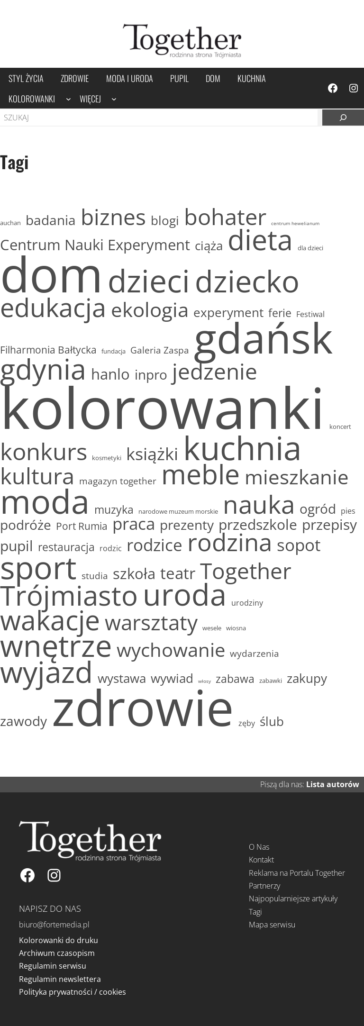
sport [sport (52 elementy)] (38, 567)
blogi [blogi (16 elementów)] (165, 220)
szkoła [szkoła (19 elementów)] (134, 573)
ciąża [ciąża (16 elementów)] (209, 245)
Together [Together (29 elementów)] (245, 571)
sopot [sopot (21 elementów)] (298, 544)
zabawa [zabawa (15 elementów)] (235, 679)
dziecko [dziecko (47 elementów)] (247, 281)
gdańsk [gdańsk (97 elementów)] (263, 337)
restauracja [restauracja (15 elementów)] (66, 547)
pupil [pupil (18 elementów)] (16, 546)
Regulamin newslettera (60, 979)
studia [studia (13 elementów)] (95, 576)
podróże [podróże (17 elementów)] (25, 525)
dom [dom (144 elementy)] (51, 274)
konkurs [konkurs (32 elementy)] (43, 451)
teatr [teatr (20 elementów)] (177, 573)
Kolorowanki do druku (58, 940)
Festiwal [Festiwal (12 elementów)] (310, 314)
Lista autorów (332, 784)
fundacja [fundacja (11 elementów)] (113, 351)
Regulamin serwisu (52, 966)
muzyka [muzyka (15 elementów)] (114, 510)
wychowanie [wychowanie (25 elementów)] (171, 649)
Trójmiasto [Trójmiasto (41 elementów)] (69, 595)
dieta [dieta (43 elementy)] (260, 239)
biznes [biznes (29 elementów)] (113, 217)
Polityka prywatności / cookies (72, 992)
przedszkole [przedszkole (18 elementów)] (257, 524)
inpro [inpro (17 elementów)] (151, 375)
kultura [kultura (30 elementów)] (37, 476)
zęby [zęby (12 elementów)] (246, 723)
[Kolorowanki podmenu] (68, 98)
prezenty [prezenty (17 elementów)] (187, 525)
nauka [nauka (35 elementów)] (259, 504)
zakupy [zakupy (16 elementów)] (307, 678)
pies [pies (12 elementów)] (348, 511)
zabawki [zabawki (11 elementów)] (270, 681)
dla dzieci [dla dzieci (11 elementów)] (310, 248)
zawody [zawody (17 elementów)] (23, 721)
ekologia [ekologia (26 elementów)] (150, 309)
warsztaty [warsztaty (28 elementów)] (151, 622)
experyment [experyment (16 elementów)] (228, 312)
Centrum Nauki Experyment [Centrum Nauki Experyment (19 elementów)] (95, 244)
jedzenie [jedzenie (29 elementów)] (214, 371)
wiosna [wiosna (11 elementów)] (236, 628)
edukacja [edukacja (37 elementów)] (53, 307)
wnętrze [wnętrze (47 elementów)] (56, 645)
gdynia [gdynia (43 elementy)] (43, 368)
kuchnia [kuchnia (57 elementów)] (242, 447)
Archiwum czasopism (57, 953)
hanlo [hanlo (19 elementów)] (110, 374)
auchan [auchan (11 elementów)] (10, 223)
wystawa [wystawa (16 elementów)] (122, 678)
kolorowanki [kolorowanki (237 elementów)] (162, 407)
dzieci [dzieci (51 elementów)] (149, 280)
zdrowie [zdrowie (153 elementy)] (143, 707)
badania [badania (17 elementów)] (51, 220)
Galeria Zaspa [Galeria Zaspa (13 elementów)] (159, 350)
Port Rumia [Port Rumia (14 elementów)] (82, 525)
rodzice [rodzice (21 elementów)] (154, 544)
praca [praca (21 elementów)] (133, 523)
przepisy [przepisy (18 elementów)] (329, 524)
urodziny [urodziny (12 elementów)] (247, 602)
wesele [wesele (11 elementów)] (211, 628)
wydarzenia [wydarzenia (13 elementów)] (254, 654)
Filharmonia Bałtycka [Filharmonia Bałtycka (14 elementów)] (48, 349)
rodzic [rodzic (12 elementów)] (111, 548)
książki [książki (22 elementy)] (152, 454)
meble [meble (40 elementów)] (200, 474)
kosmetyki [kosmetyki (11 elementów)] (106, 458)
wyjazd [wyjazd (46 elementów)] (46, 672)
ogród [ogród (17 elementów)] (318, 509)
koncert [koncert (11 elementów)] (340, 427)
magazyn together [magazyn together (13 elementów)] (117, 481)
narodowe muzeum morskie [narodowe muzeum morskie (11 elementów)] (178, 512)
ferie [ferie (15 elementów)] (279, 313)
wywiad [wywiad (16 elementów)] (172, 678)
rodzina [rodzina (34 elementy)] (229, 542)
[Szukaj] (343, 117)
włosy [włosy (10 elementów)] (204, 681)
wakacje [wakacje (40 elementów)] (50, 620)
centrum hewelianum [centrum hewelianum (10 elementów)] (295, 223)
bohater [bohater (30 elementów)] (225, 217)
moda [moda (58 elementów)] (45, 501)
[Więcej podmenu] (114, 98)
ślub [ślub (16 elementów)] (272, 721)
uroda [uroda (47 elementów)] (185, 594)
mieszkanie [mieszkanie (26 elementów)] (297, 477)
